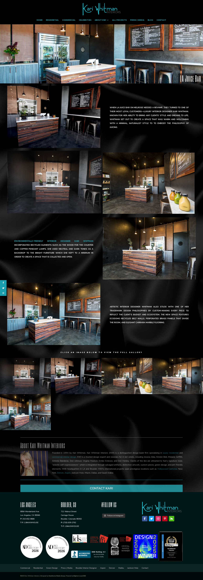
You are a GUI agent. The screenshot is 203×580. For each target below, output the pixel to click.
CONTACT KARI (101, 488)
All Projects (119, 20)
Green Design (52, 568)
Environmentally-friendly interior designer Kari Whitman (53, 241)
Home (40, 20)
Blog (150, 20)
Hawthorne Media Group (57, 576)
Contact (161, 20)
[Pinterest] (165, 518)
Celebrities (85, 20)
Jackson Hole (132, 568)
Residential (52, 20)
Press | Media (137, 20)
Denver (112, 568)
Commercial (69, 20)
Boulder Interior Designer (86, 568)
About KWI (100, 20)
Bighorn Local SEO (80, 576)
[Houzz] (171, 518)
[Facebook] (144, 518)
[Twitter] (151, 518)
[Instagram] (158, 518)
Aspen (103, 568)
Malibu (121, 568)
